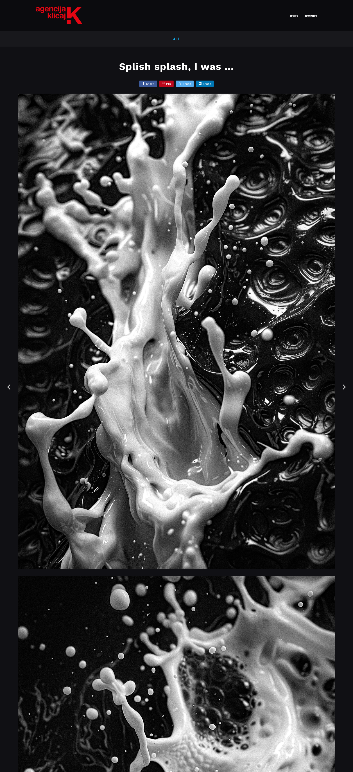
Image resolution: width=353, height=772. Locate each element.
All (176, 38)
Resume (311, 16)
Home (294, 16)
